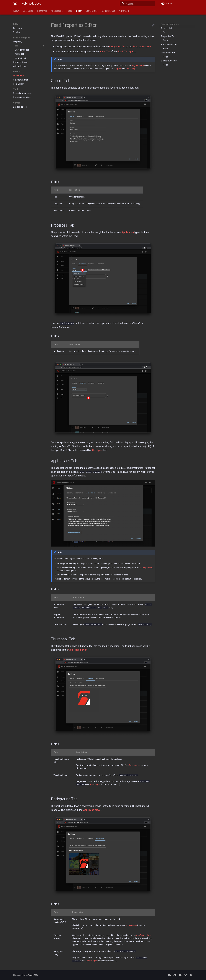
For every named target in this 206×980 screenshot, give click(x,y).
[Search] (137, 3)
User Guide (28, 11)
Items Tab (20, 54)
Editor (79, 11)
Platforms (42, 11)
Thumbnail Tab (168, 52)
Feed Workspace (142, 46)
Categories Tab (22, 50)
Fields (165, 32)
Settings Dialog (20, 62)
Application (128, 232)
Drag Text (118, 69)
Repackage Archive (22, 93)
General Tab (167, 28)
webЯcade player (77, 649)
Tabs (29, 45)
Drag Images (131, 69)
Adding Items (19, 66)
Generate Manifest (22, 97)
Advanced (124, 11)
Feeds (69, 11)
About (16, 11)
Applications (57, 11)
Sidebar (17, 32)
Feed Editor (18, 75)
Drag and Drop (20, 107)
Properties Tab (168, 36)
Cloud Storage (108, 11)
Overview (17, 28)
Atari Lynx (97, 450)
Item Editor (18, 84)
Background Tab (169, 60)
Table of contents (170, 24)
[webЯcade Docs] (15, 4)
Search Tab (20, 58)
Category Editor (20, 80)
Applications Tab (169, 44)
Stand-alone (92, 11)
